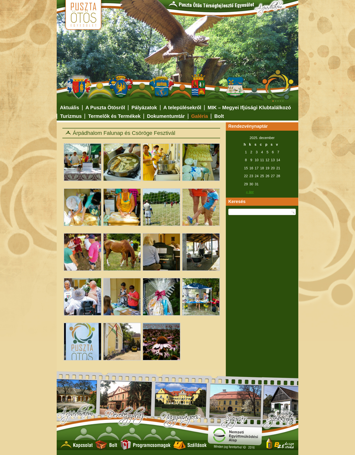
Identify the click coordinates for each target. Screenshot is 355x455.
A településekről (182, 107)
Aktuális (69, 107)
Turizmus (71, 116)
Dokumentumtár (166, 116)
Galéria (199, 116)
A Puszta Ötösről (105, 107)
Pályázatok (144, 107)
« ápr (250, 192)
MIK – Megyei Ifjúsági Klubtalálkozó (249, 107)
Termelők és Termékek (114, 116)
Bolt (219, 116)
